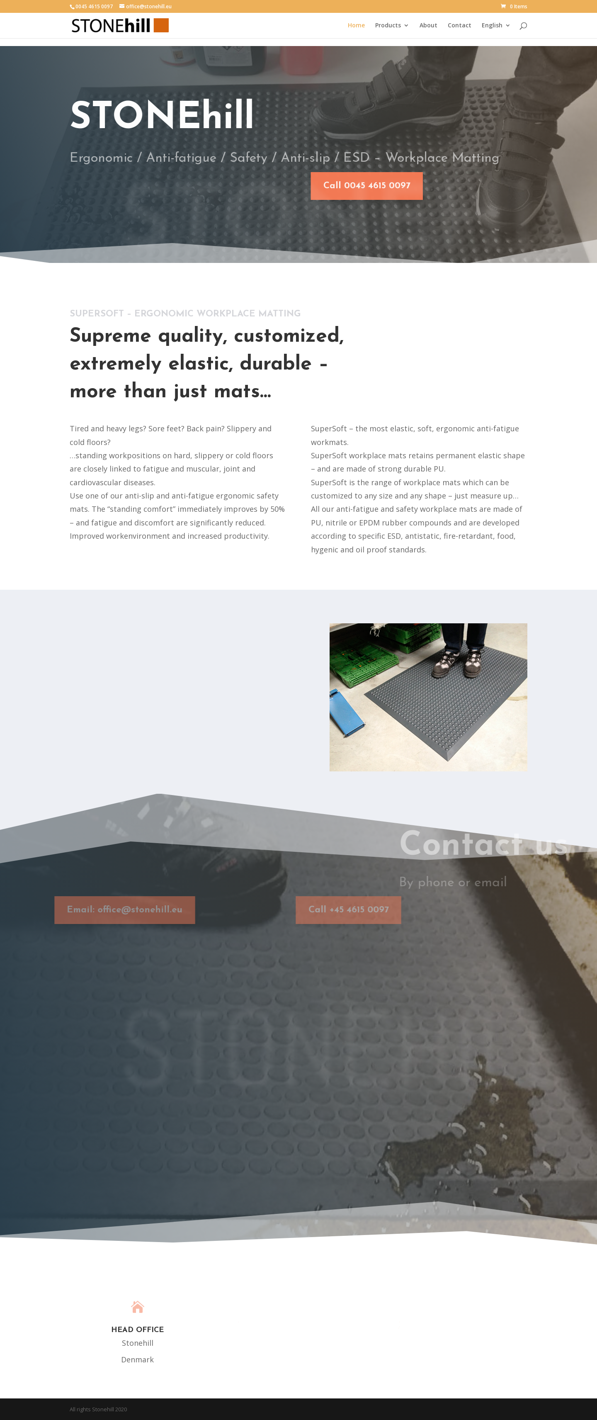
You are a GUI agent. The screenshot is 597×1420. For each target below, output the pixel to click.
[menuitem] (496, 30)
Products (388, 25)
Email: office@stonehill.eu (113, 910)
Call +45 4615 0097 (337, 910)
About (428, 25)
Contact (459, 25)
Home (356, 25)
